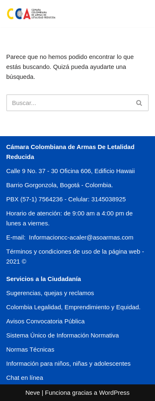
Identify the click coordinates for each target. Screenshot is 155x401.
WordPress (114, 392)
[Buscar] (68, 102)
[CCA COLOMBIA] (31, 13)
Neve (32, 392)
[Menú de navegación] (139, 13)
